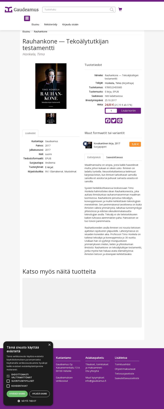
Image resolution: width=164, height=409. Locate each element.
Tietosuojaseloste (124, 373)
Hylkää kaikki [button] (39, 393)
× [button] (49, 345)
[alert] (28, 373)
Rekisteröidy (50, 24)
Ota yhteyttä (92, 370)
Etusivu (35, 24)
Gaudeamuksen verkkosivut (64, 379)
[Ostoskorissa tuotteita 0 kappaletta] (120, 9)
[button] (112, 10)
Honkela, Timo (113, 83)
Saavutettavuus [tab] (114, 157)
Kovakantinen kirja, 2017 (107, 143)
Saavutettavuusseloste (127, 378)
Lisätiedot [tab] (30, 133)
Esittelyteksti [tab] (94, 157)
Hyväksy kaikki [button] (17, 393)
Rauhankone (40, 31)
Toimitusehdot (123, 364)
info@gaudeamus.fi (95, 380)
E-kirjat (49, 167)
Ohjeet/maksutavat (125, 368)
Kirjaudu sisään (70, 24)
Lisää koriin (128, 110)
